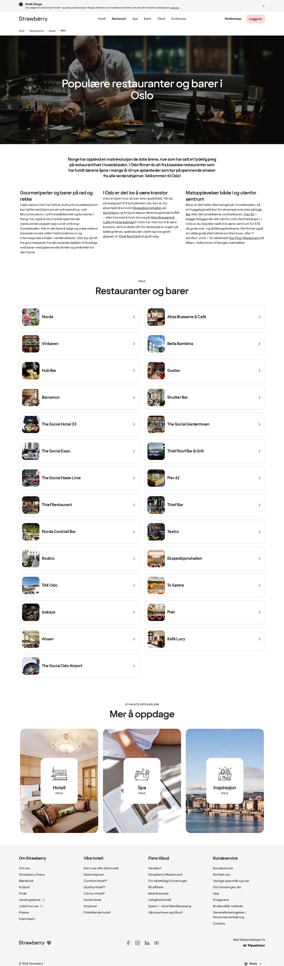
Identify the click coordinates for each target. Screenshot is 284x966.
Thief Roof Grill (129, 236)
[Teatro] (204, 532)
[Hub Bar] (79, 371)
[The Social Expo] (79, 451)
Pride (23, 893)
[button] (263, 6)
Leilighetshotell (159, 900)
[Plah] (204, 612)
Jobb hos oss (31, 906)
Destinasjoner (94, 874)
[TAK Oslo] (79, 585)
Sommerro (111, 213)
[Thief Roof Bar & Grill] (204, 451)
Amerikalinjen (125, 222)
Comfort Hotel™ (95, 881)
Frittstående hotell (97, 912)
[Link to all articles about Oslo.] (225, 781)
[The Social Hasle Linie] (79, 478)
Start (21, 30)
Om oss (24, 868)
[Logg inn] (255, 19)
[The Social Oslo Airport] (79, 666)
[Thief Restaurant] (79, 505)
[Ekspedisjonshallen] (204, 558)
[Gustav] (204, 371)
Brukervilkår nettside (228, 906)
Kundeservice (223, 868)
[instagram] (137, 943)
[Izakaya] (79, 612)
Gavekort (155, 868)
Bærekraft (26, 881)
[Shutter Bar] (204, 397)
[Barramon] (79, 397)
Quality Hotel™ (94, 887)
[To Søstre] (204, 585)
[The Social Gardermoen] (204, 424)
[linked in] (147, 943)
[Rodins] (79, 558)
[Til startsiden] (33, 19)
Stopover (90, 906)
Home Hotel (92, 900)
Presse (24, 912)
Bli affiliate (155, 887)
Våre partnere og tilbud (165, 912)
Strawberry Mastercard (165, 874)
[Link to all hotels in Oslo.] (59, 781)
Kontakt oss (221, 874)
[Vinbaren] (79, 344)
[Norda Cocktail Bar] (79, 532)
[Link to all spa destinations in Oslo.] (142, 781)
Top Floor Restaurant (244, 238)
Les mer (175, 7)
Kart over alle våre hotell (101, 868)
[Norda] (79, 317)
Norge (52, 30)
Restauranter (36, 30)
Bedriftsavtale (158, 893)
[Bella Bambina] (204, 344)
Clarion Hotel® (94, 893)
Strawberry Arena (32, 874)
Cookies (219, 923)
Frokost (24, 887)
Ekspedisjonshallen (147, 208)
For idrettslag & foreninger (167, 881)
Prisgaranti (221, 900)
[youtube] (156, 943)
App (216, 893)
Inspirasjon (27, 919)
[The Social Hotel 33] (79, 424)
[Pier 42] (204, 478)
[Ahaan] (79, 639)
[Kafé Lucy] (204, 639)
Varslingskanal (32, 900)
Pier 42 (249, 214)
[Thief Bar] (204, 505)
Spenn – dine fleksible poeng (169, 906)
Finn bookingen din (227, 887)
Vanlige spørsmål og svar (231, 881)
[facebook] (128, 943)
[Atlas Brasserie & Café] (204, 317)
